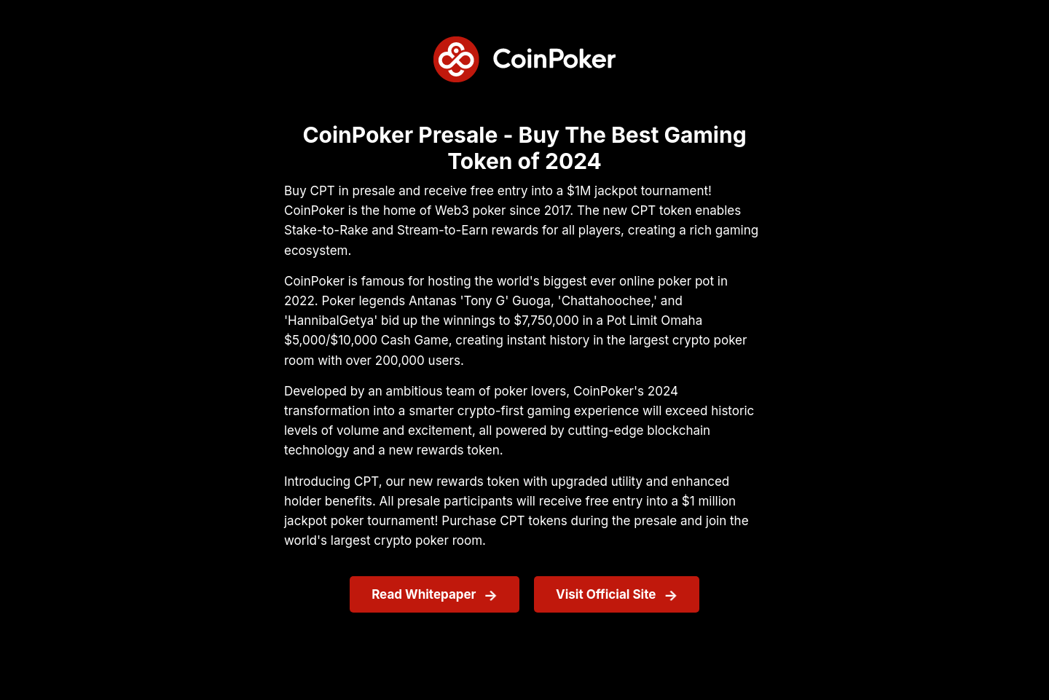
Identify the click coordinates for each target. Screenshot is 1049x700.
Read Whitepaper (424, 594)
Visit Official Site (606, 594)
